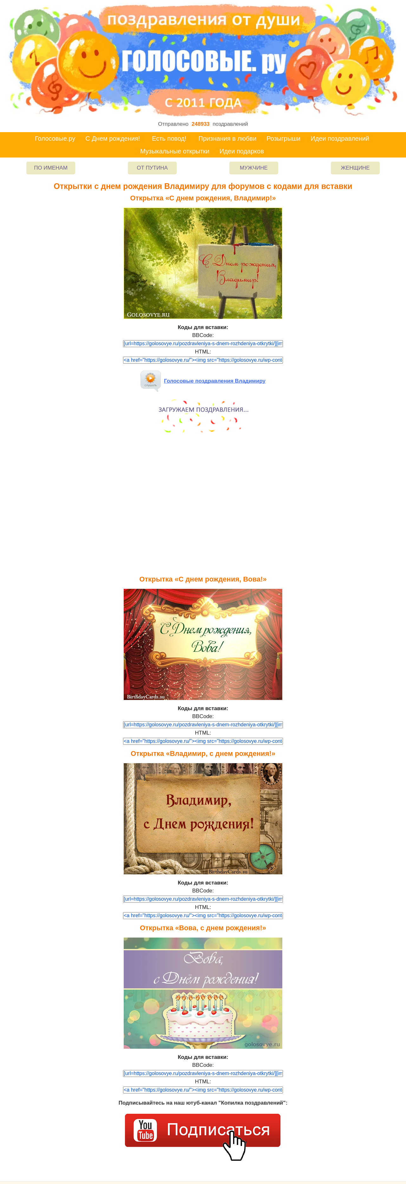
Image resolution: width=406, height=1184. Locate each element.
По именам (51, 168)
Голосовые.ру (55, 138)
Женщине (355, 168)
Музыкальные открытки (174, 151)
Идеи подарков (241, 151)
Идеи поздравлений (340, 138)
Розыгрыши (283, 138)
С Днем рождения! (112, 138)
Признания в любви (228, 138)
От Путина (152, 168)
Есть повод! (169, 138)
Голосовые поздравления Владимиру (203, 381)
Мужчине (254, 168)
